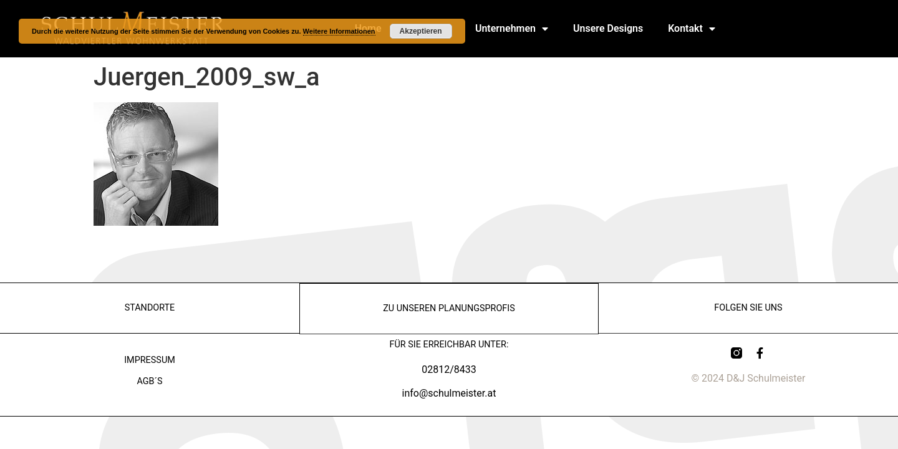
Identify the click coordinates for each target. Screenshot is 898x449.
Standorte (150, 307)
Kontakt (691, 28)
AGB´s (149, 381)
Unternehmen (511, 28)
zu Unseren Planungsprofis (449, 307)
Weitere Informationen (339, 31)
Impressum (149, 360)
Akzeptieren (421, 31)
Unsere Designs (608, 28)
